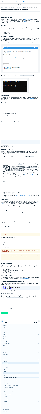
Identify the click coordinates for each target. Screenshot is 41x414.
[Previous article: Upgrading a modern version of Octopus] (10, 320)
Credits (4, 406)
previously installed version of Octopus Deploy (23, 194)
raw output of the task (32, 21)
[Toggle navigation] (38, 1)
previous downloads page (19, 289)
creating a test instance (10, 304)
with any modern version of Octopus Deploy (30, 173)
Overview (5, 364)
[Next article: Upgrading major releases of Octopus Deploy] (30, 320)
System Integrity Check (27, 19)
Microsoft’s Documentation (31, 144)
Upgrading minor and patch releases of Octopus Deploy (14, 380)
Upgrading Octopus (7, 374)
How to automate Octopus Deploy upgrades (11, 384)
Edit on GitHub (3, 317)
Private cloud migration (7, 396)
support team (32, 98)
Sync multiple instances (7, 393)
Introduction (5, 324)
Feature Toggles (5, 353)
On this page (20, 4)
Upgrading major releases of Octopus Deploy (12, 382)
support (25, 21)
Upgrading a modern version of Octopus (11, 379)
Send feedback (4, 312)
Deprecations (5, 410)
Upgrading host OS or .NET (9, 386)
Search (4, 412)
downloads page (5, 123)
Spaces (5, 370)
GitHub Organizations (6, 408)
